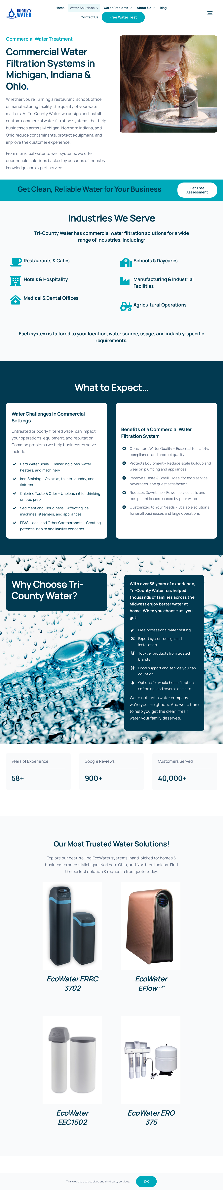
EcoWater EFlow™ (151, 983)
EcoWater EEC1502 (72, 1117)
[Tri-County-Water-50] (19, 10)
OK (146, 1181)
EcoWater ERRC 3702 (72, 983)
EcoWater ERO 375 (150, 1117)
